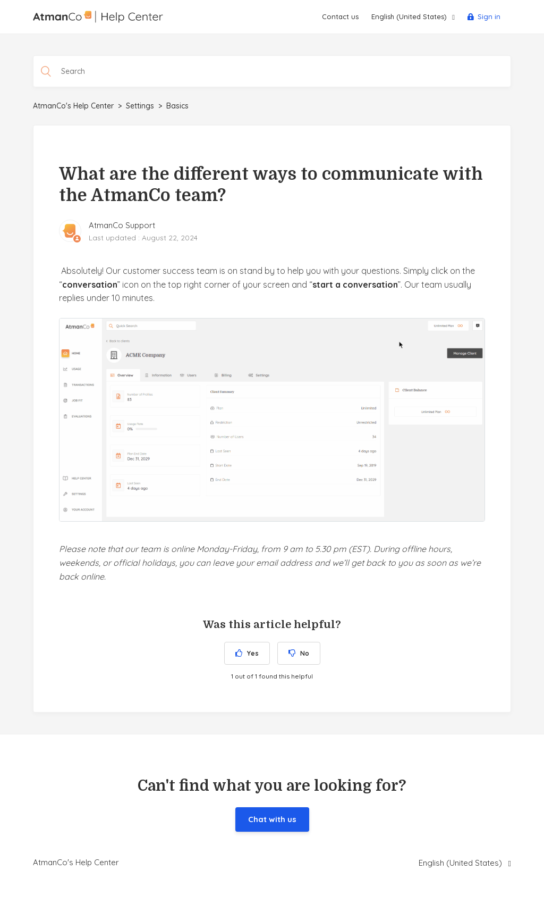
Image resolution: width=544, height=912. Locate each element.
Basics (177, 106)
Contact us (340, 16)
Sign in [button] (489, 16)
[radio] (247, 653)
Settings (140, 106)
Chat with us (272, 819)
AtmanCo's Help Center (73, 106)
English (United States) (410, 16)
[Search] (272, 71)
